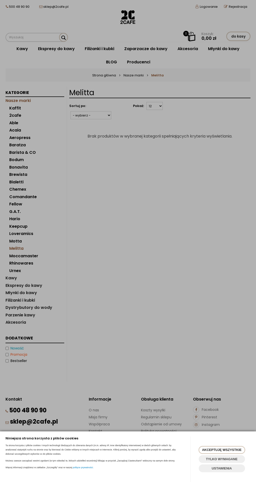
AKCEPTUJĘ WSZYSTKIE (222, 450)
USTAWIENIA (222, 468)
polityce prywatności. (83, 467)
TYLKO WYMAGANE (222, 459)
